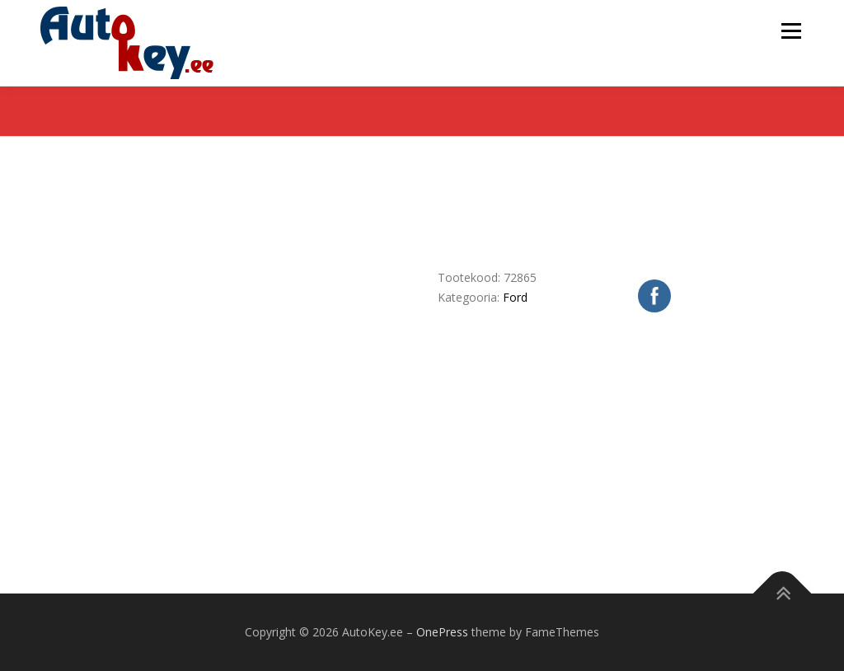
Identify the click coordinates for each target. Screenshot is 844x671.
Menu (790, 31)
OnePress (442, 632)
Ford (515, 297)
